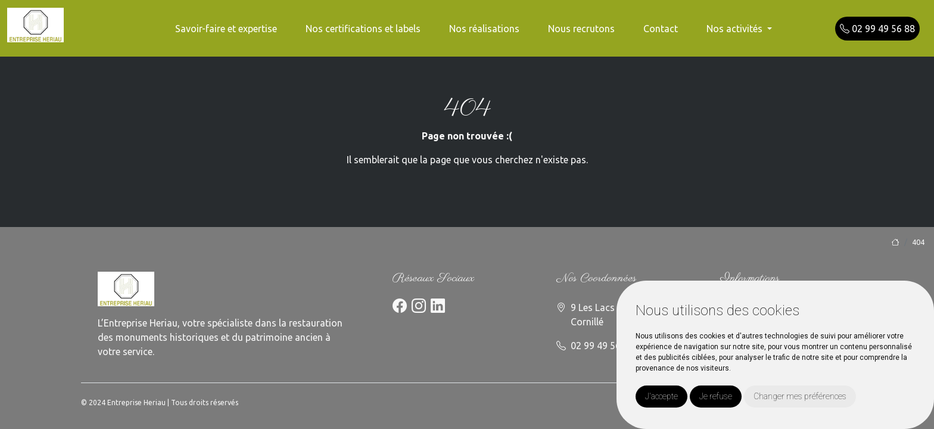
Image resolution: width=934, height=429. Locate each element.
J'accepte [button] (661, 396)
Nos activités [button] (735, 28)
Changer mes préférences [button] (800, 396)
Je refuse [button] (715, 396)
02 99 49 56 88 (877, 28)
